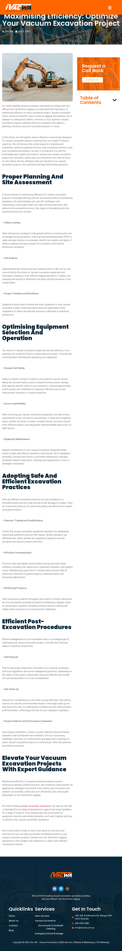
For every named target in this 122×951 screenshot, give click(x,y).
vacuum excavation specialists (36, 806)
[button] (110, 8)
